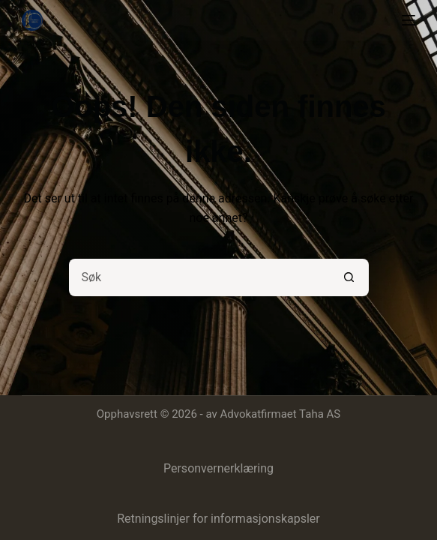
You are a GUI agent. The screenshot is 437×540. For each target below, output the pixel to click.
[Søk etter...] (200, 277)
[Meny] (408, 20)
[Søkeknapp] (350, 277)
